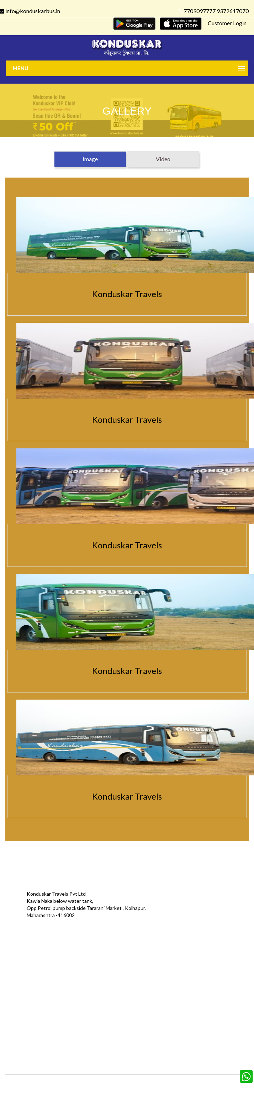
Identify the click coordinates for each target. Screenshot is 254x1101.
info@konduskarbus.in (40, 927)
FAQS (96, 1005)
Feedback (101, 973)
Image (90, 159)
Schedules (183, 973)
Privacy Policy (24, 984)
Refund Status (188, 984)
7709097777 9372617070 (214, 10)
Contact (181, 962)
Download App (25, 994)
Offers (16, 962)
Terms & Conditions (112, 984)
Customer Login (227, 23)
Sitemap (99, 994)
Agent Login (185, 994)
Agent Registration (30, 1005)
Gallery (98, 962)
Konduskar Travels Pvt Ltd (157, 1085)
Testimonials (23, 973)
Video (163, 159)
